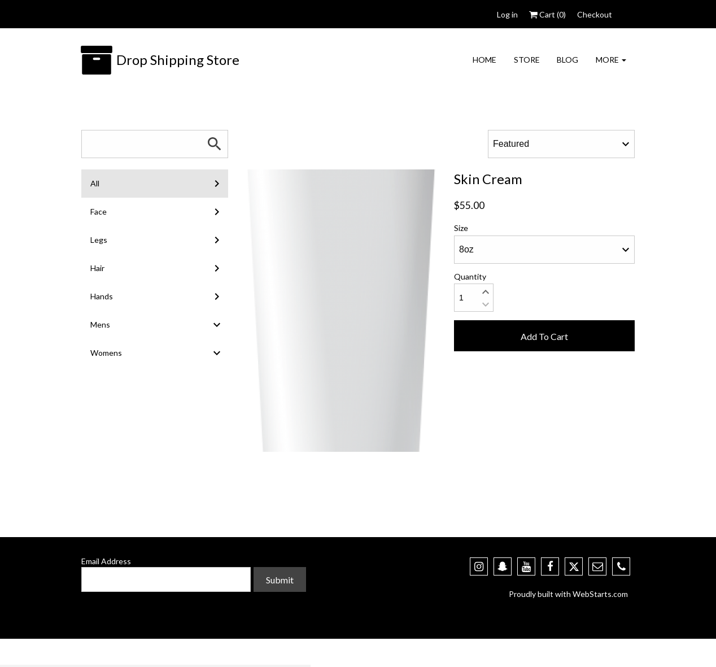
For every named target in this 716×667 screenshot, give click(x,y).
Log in (507, 14)
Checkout (594, 14)
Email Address (106, 561)
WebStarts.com (600, 594)
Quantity (470, 276)
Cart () (547, 14)
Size (461, 228)
